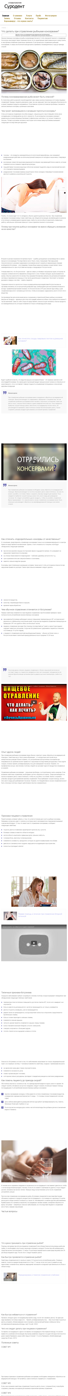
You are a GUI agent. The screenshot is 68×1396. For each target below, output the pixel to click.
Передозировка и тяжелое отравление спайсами (38, 1275)
